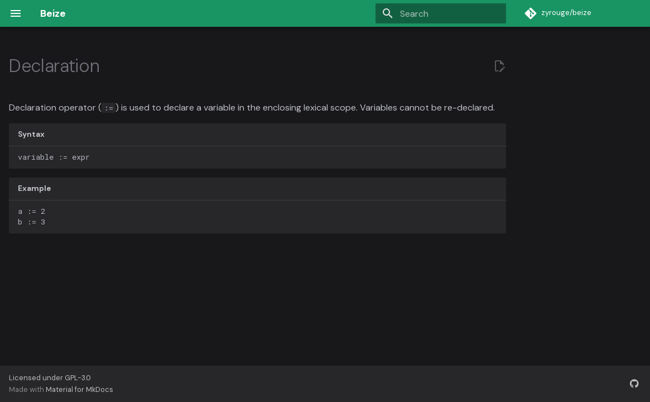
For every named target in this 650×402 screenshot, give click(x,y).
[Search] (440, 13)
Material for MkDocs (79, 389)
